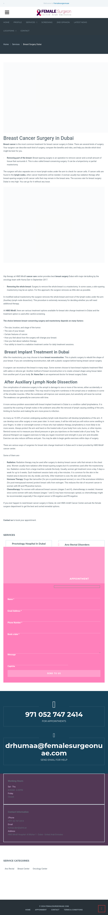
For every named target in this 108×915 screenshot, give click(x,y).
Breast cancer (9, 144)
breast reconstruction (54, 357)
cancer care (31, 276)
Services (31, 22)
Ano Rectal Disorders (77, 544)
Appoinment (41, 910)
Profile (18, 22)
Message (12, 655)
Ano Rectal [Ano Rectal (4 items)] (9, 869)
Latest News (80, 22)
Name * (11, 599)
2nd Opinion (63, 22)
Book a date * (13, 634)
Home (6, 22)
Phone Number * (15, 623)
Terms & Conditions (73, 910)
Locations (9, 30)
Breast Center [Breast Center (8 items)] (24, 869)
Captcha (11, 666)
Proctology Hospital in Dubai (29, 543)
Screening (46, 22)
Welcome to (56, 3)
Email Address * (15, 611)
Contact (25, 31)
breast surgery (62, 276)
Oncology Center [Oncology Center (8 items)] (40, 869)
